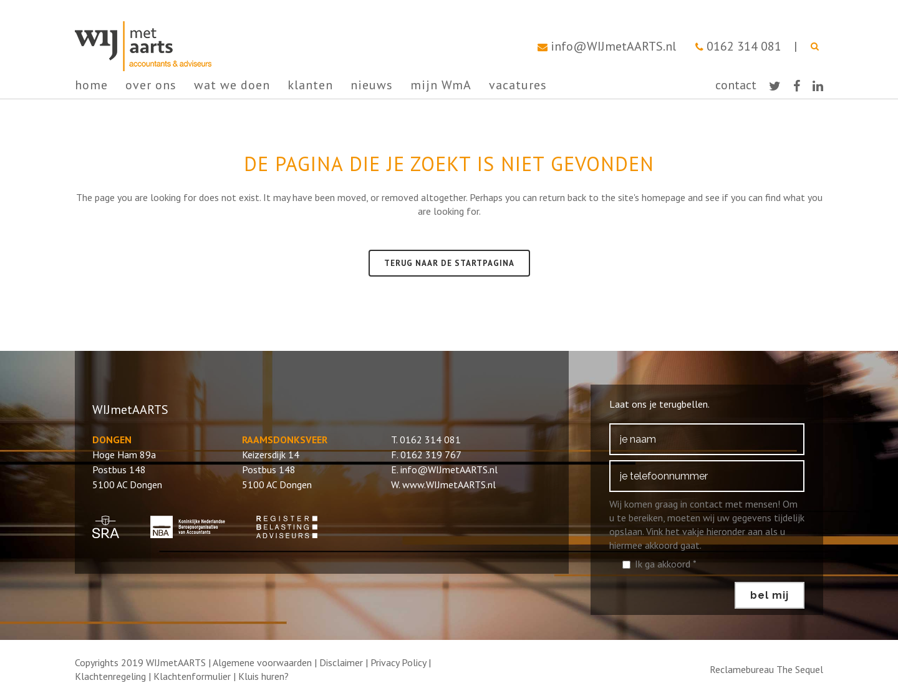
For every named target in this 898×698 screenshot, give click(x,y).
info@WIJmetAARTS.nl (613, 46)
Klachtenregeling (110, 676)
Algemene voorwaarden (262, 662)
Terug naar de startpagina (449, 263)
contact (735, 85)
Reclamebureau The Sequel (766, 669)
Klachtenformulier (192, 676)
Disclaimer (341, 662)
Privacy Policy (398, 662)
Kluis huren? (263, 676)
